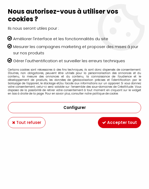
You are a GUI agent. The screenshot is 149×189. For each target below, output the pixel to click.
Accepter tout (119, 122)
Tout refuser (26, 122)
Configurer (74, 107)
